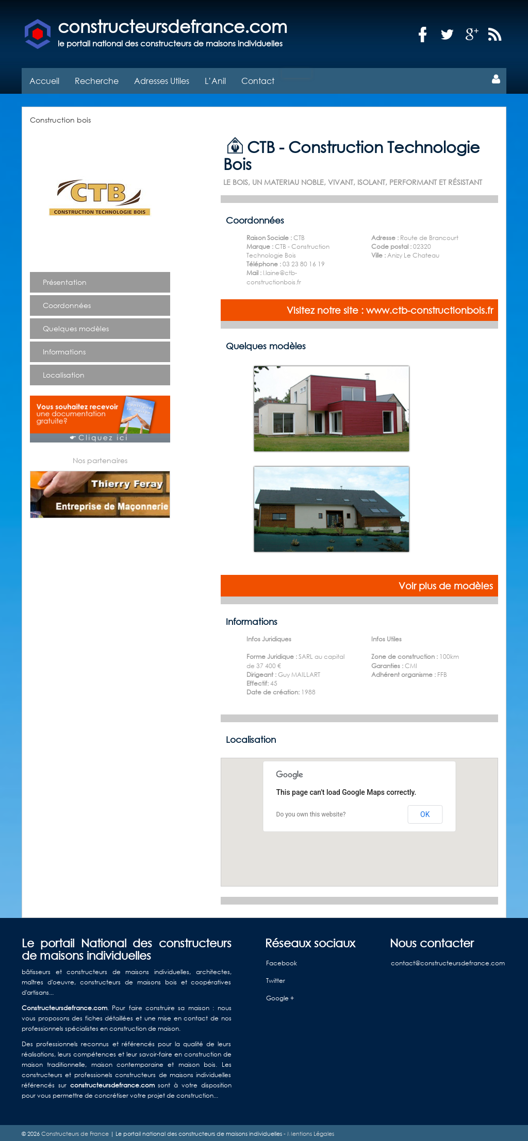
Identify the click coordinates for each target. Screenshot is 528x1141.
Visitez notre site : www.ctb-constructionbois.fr (390, 307)
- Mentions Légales (308, 1131)
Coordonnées (67, 303)
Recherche (97, 78)
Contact (257, 78)
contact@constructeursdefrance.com (448, 960)
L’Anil (215, 78)
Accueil (44, 78)
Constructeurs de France (75, 1131)
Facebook (281, 960)
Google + (280, 995)
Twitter (275, 978)
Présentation (65, 279)
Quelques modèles (76, 326)
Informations (64, 349)
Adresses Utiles (161, 78)
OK (425, 812)
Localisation (64, 372)
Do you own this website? (311, 811)
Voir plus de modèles (446, 583)
